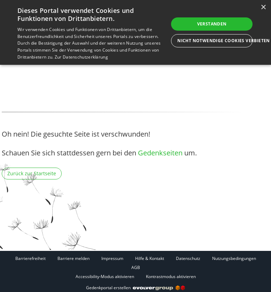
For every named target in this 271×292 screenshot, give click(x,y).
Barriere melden (73, 258)
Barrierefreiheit (30, 258)
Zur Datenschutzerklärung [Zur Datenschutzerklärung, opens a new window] (81, 57)
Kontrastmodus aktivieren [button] (171, 276)
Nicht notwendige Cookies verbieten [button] (215, 41)
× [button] (263, 7)
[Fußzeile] (135, 267)
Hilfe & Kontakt (149, 258)
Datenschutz (188, 258)
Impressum (112, 258)
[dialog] (135, 32)
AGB (135, 267)
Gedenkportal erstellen (135, 288)
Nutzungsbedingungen (234, 258)
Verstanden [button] (212, 24)
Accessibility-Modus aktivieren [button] (105, 276)
